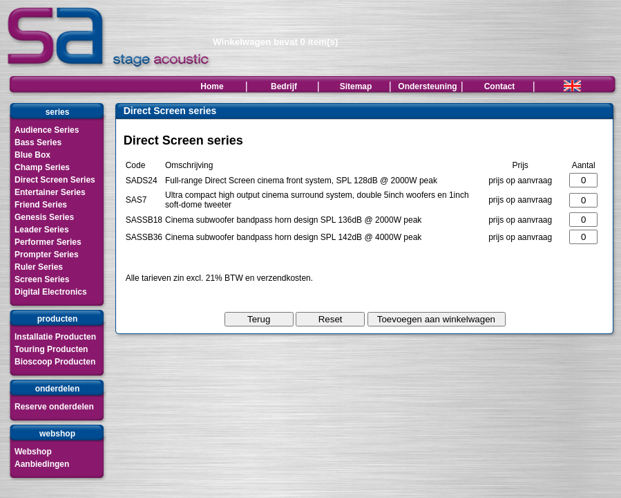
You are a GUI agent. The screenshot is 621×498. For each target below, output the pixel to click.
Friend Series (41, 205)
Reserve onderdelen (54, 407)
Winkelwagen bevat (275, 42)
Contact (499, 86)
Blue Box (32, 155)
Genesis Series (44, 217)
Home (211, 86)
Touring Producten (51, 349)
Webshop (33, 451)
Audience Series (47, 130)
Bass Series (38, 142)
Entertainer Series (50, 192)
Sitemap (356, 86)
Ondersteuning (427, 86)
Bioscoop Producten (55, 362)
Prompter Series (47, 254)
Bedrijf (284, 86)
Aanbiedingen (42, 464)
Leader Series (42, 229)
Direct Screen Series (55, 180)
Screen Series (42, 279)
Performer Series (48, 242)
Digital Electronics (51, 292)
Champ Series (42, 167)
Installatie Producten (55, 337)
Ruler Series (39, 267)
